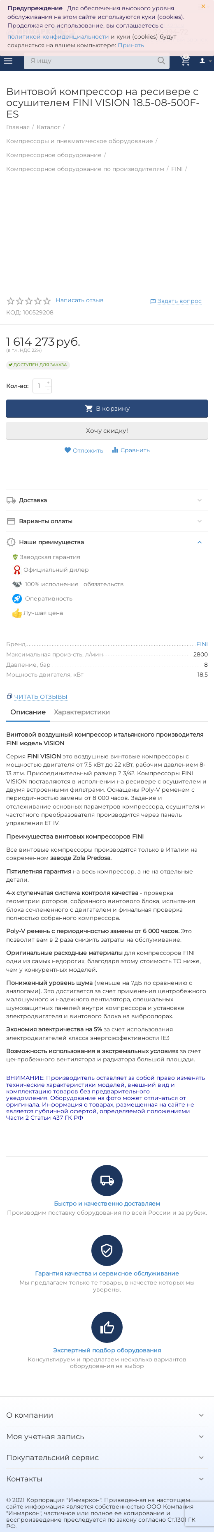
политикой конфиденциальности (58, 36)
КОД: (13, 312)
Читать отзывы (40, 696)
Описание (28, 712)
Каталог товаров (8, 61)
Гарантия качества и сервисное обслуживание (107, 1273)
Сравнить (130, 450)
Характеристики (82, 712)
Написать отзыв (80, 300)
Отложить (83, 450)
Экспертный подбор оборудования (106, 1350)
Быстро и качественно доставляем (107, 1203)
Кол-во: (17, 386)
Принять (131, 45)
